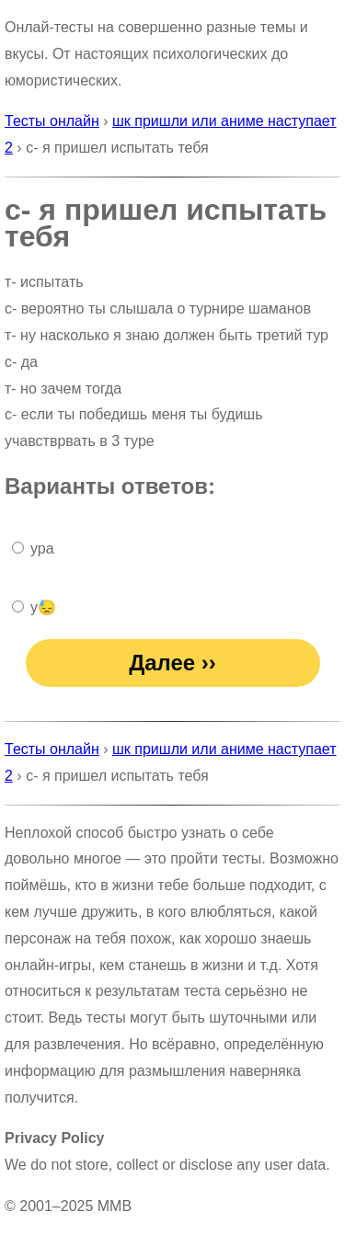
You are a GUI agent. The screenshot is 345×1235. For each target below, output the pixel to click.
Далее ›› (172, 662)
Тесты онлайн (52, 121)
